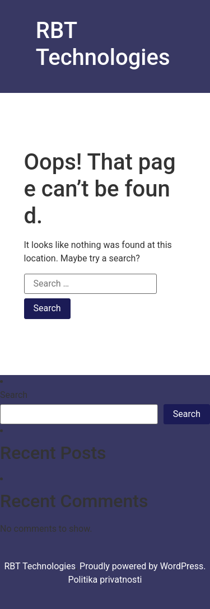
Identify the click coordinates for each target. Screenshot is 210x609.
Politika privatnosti (105, 579)
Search (13, 395)
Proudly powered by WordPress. (143, 566)
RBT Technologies (103, 44)
